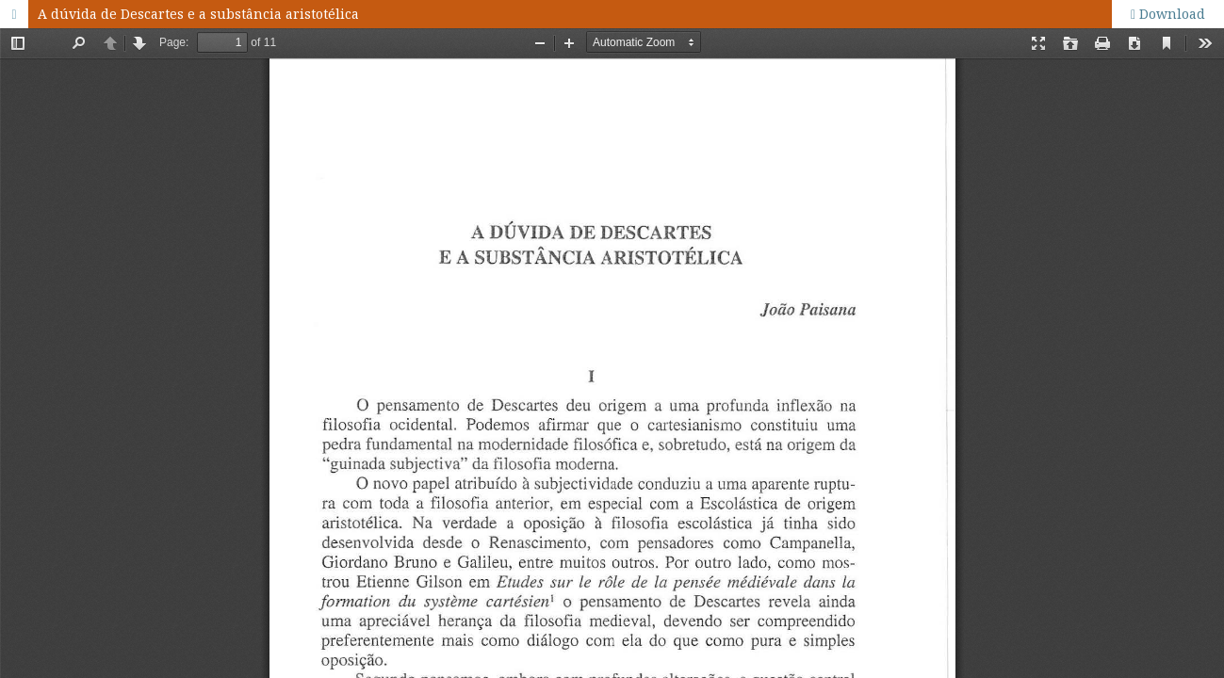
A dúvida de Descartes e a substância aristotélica (198, 14)
